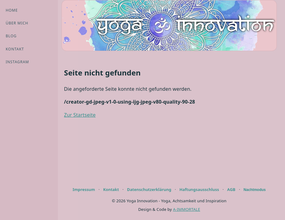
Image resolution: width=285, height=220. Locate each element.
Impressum (84, 189)
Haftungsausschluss (199, 189)
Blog (11, 35)
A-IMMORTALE (186, 209)
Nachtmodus (255, 190)
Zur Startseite (80, 115)
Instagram (17, 61)
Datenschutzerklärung (149, 189)
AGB (231, 189)
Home (12, 10)
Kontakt (15, 49)
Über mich (17, 23)
